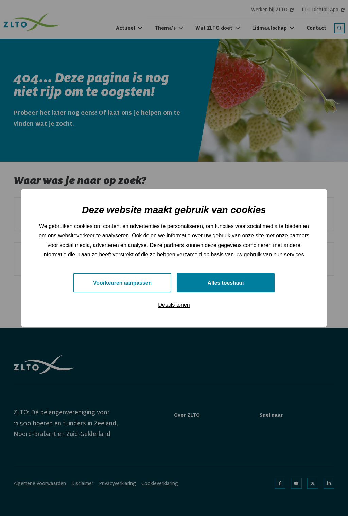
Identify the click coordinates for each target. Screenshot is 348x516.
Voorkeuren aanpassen (122, 283)
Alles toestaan (225, 283)
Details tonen (174, 305)
